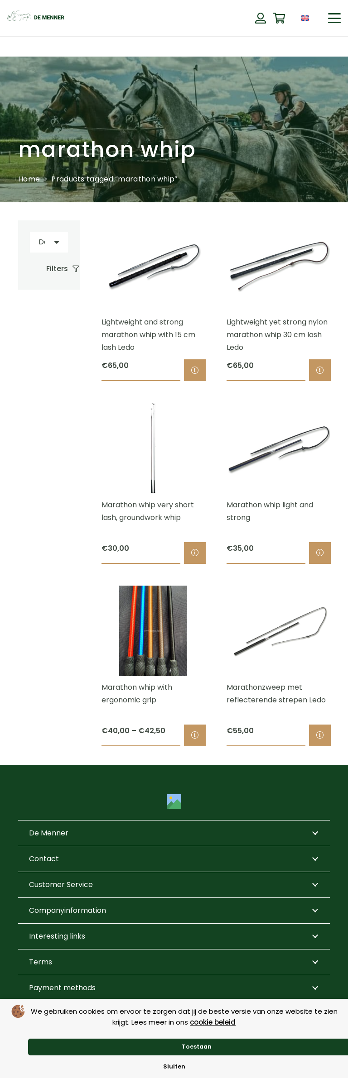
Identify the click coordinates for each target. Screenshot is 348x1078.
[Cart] (279, 18)
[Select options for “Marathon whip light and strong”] (320, 553)
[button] (334, 18)
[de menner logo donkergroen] (35, 18)
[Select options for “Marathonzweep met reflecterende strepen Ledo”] (320, 736)
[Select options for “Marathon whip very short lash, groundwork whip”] (195, 553)
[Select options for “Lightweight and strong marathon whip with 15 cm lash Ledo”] (195, 371)
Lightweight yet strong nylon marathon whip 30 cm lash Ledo (277, 335)
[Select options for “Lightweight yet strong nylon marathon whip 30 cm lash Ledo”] (320, 371)
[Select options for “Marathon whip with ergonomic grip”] (195, 736)
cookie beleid (213, 1022)
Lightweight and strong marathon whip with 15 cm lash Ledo (148, 335)
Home (29, 179)
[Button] (260, 18)
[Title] (174, 801)
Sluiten (174, 1066)
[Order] (49, 242)
